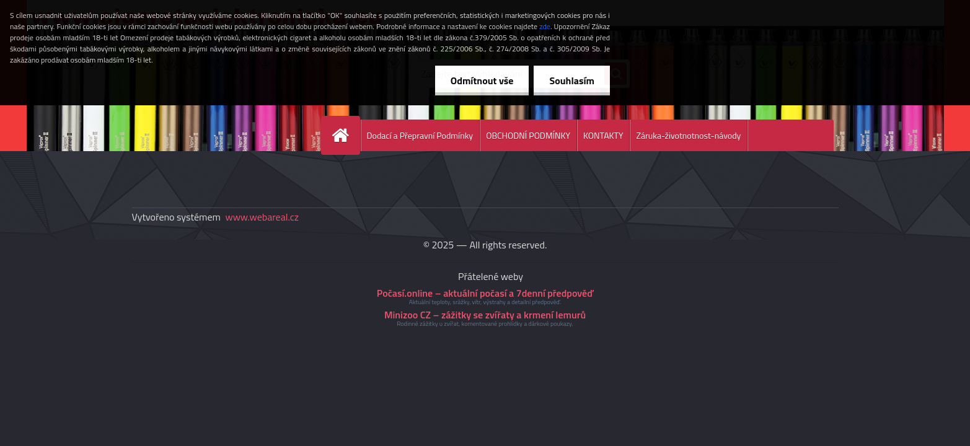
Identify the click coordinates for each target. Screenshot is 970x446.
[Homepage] (346, 135)
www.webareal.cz (262, 216)
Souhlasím (571, 80)
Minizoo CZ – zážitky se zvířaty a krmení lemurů (485, 315)
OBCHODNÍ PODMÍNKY (528, 135)
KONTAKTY (603, 135)
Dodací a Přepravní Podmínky (420, 135)
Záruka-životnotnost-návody (688, 135)
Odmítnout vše (482, 80)
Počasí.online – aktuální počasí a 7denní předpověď (485, 293)
